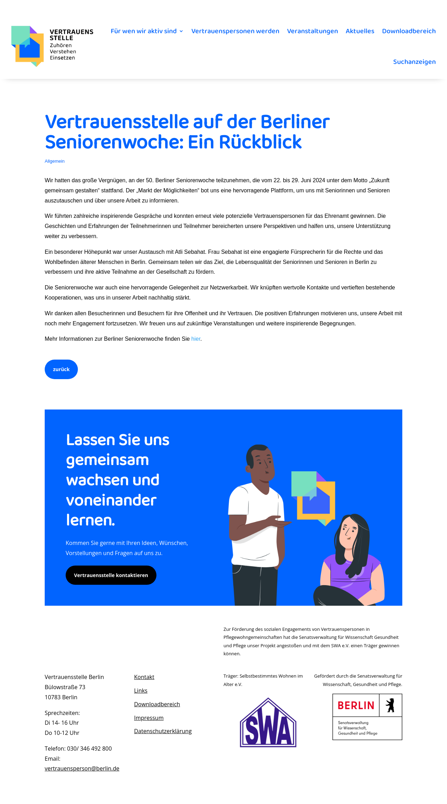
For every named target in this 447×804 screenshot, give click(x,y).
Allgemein (55, 161)
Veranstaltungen (312, 31)
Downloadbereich (409, 31)
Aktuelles (360, 31)
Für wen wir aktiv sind (144, 31)
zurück (61, 369)
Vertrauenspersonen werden (235, 31)
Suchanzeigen (414, 61)
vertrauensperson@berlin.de (82, 768)
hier (195, 339)
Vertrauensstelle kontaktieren (111, 575)
